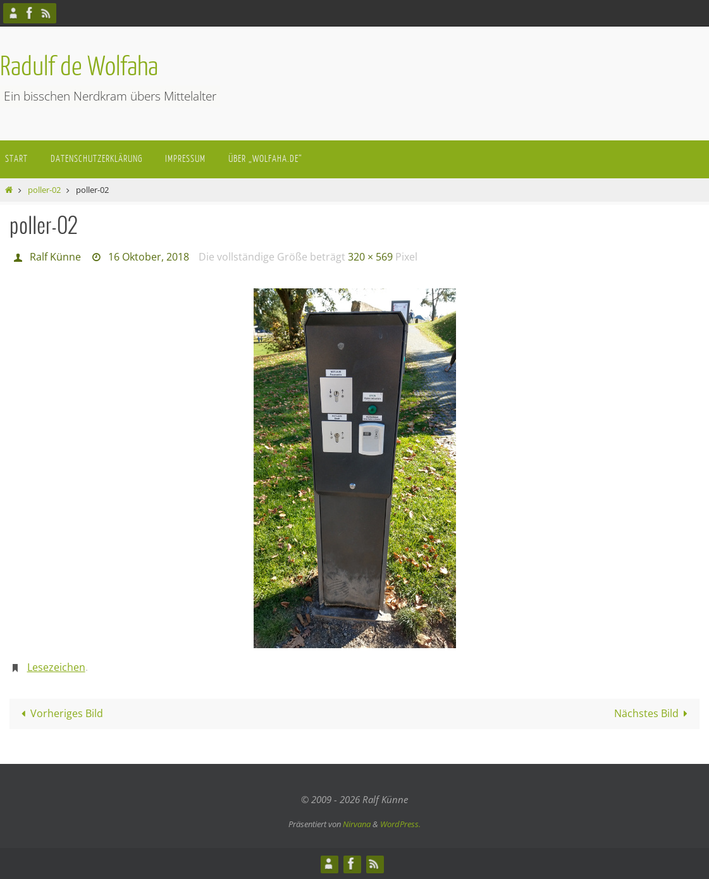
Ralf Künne (55, 257)
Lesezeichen (56, 667)
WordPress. (400, 824)
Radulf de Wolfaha (79, 67)
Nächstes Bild (653, 713)
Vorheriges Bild (59, 713)
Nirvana (357, 824)
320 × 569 (370, 257)
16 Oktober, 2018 (148, 257)
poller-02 (44, 189)
